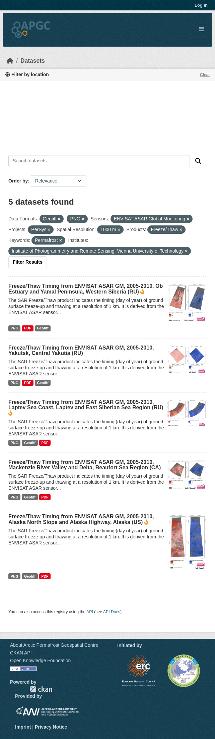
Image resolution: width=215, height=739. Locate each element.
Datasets (32, 60)
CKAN (40, 689)
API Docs (111, 612)
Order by (18, 180)
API (89, 612)
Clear (205, 74)
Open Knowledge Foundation (40, 660)
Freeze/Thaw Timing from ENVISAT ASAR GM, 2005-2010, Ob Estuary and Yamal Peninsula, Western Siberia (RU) (85, 289)
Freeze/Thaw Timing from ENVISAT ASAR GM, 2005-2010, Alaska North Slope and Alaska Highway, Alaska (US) (81, 519)
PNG (14, 328)
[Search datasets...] (99, 161)
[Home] (10, 60)
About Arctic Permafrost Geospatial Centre (54, 645)
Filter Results (28, 262)
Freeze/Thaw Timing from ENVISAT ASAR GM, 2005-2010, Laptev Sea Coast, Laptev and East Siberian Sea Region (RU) (85, 404)
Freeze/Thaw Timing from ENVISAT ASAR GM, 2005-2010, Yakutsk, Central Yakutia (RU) (81, 350)
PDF (27, 328)
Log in (201, 5)
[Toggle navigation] (201, 29)
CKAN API (21, 652)
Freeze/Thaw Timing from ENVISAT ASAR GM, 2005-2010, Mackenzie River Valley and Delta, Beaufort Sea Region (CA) (84, 464)
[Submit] (198, 161)
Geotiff (43, 328)
